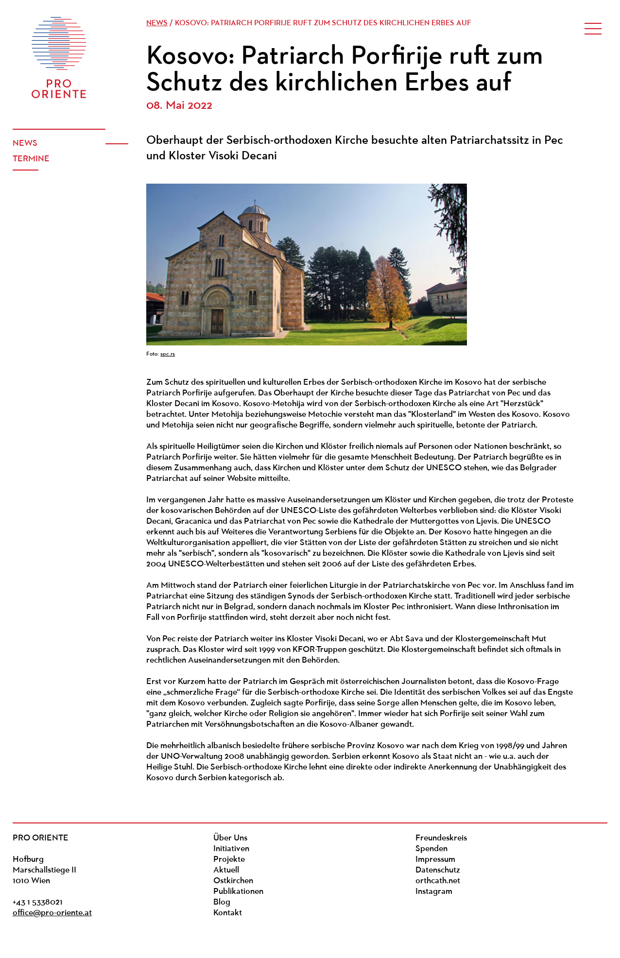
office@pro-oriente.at (52, 913)
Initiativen (231, 849)
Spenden (431, 849)
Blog (221, 902)
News (25, 143)
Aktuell (226, 870)
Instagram (433, 891)
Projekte (229, 859)
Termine (31, 159)
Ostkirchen (233, 881)
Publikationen (238, 891)
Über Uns (230, 838)
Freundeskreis (441, 838)
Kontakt (227, 913)
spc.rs (167, 354)
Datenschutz (437, 870)
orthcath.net (437, 881)
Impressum (435, 859)
